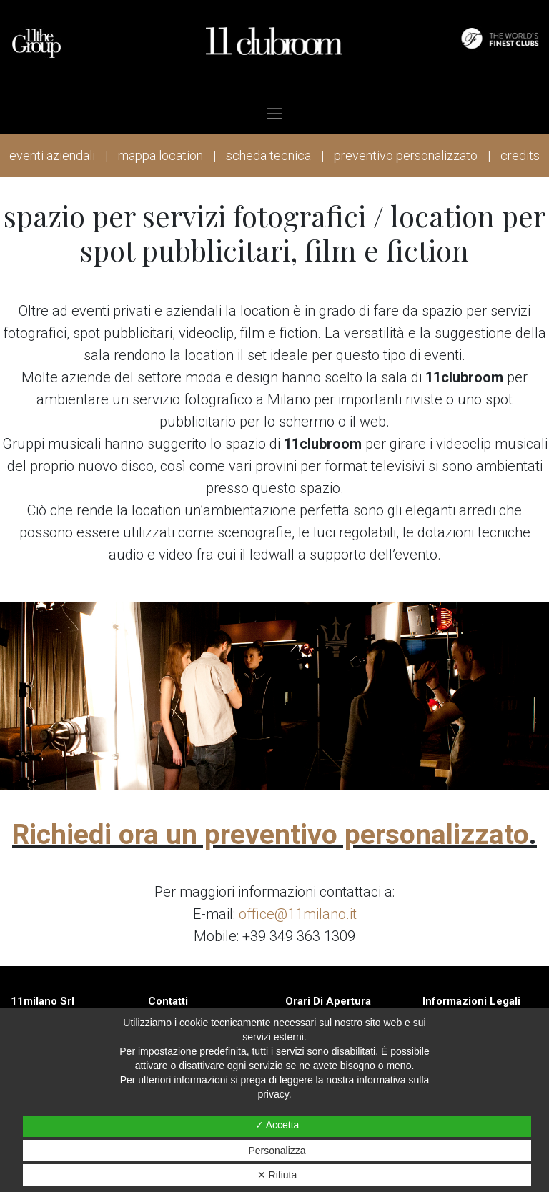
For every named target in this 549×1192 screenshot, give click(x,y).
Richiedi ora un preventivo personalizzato (270, 834)
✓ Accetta (277, 1125)
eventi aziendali (52, 155)
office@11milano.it (298, 914)
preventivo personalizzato (406, 155)
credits (520, 155)
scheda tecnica (268, 155)
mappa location (160, 155)
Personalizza (276, 1150)
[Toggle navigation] (274, 113)
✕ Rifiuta (277, 1175)
